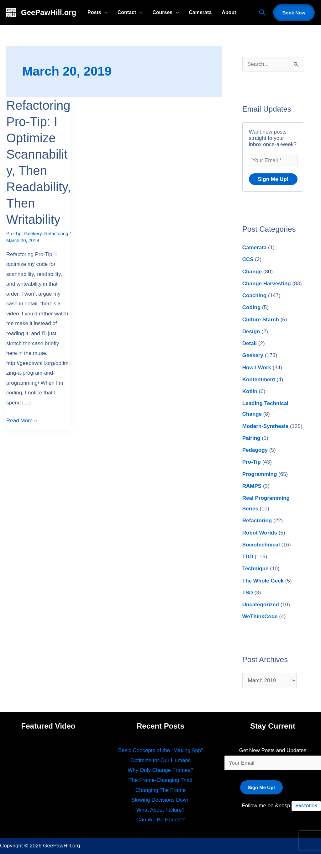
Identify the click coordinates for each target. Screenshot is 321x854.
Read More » (21, 420)
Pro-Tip (14, 233)
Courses (162, 12)
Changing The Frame (160, 790)
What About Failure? (160, 810)
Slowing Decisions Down (160, 800)
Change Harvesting (266, 284)
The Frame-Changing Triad (160, 780)
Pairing (251, 438)
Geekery (33, 233)
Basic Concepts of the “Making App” (160, 750)
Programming (259, 474)
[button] (262, 12)
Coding (251, 307)
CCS (248, 259)
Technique (255, 569)
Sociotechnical (261, 545)
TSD (247, 593)
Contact (127, 12)
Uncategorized (260, 605)
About (229, 12)
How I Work (256, 368)
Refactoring (56, 233)
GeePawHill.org (48, 12)
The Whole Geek (263, 581)
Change (252, 272)
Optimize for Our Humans (160, 760)
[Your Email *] (273, 160)
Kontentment (258, 379)
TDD (247, 557)
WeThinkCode (260, 616)
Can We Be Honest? (160, 820)
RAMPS (251, 486)
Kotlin (249, 391)
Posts (94, 12)
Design (251, 332)
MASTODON (306, 806)
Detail (249, 343)
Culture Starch (260, 320)
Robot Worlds (259, 533)
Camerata (200, 12)
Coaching (254, 295)
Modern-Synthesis (265, 426)
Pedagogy (255, 450)
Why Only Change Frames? (160, 770)
